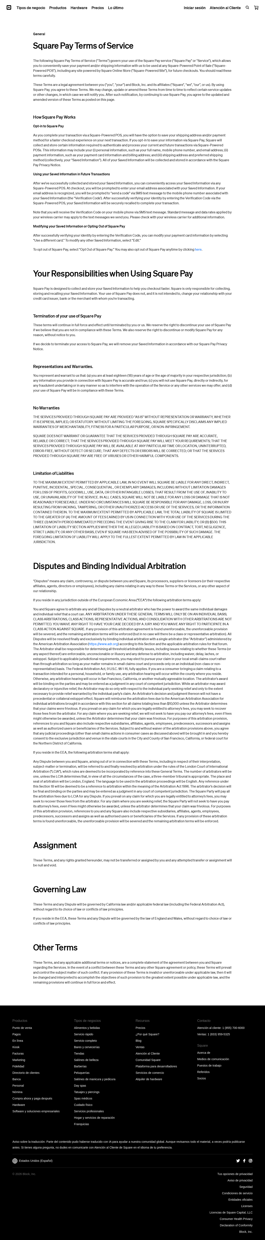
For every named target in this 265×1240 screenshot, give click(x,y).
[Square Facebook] (244, 1160)
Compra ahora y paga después (32, 1098)
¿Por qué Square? (147, 1034)
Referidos (203, 1072)
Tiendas (79, 1053)
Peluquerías (82, 1072)
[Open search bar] (247, 7)
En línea (17, 1040)
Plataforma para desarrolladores (156, 1066)
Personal (18, 1085)
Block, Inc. (246, 1231)
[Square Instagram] (250, 1160)
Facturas (18, 1053)
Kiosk (15, 1047)
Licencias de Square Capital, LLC (231, 1212)
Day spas (80, 1085)
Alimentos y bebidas (87, 1028)
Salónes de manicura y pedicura (95, 1079)
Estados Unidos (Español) (32, 1160)
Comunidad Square (148, 1060)
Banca (16, 1079)
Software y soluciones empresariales (36, 1111)
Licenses (247, 1206)
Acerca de (203, 1052)
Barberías (80, 1066)
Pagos (16, 1034)
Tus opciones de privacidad (235, 1174)
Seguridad (246, 1186)
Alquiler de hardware (149, 1079)
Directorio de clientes (26, 1072)
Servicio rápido (83, 1034)
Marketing (18, 1060)
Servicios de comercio (150, 1072)
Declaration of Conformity (236, 1225)
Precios (140, 1028)
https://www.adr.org (103, 644)
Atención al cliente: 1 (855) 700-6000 (221, 1028)
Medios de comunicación (213, 1059)
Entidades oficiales (240, 1199)
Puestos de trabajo (209, 1065)
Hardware (18, 1104)
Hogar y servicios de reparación (94, 1117)
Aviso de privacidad (240, 1180)
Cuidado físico (83, 1104)
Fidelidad (18, 1066)
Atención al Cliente (148, 1053)
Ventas (140, 1047)
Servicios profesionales (89, 1111)
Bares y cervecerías (87, 1047)
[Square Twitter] (238, 1160)
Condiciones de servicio (237, 1193)
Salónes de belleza (86, 1060)
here (198, 249)
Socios (201, 1078)
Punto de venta (22, 1028)
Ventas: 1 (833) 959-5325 (213, 1034)
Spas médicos (83, 1098)
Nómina (17, 1092)
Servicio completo (85, 1040)
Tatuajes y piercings (87, 1092)
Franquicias (81, 1124)
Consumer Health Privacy (236, 1219)
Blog (138, 1040)
